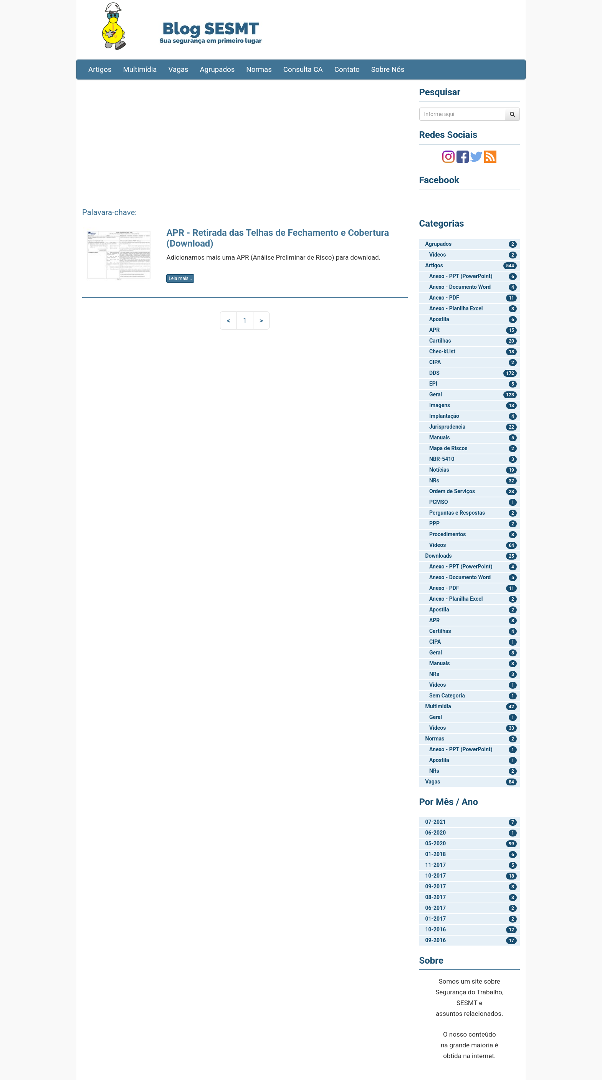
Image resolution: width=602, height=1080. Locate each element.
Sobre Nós (388, 69)
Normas (259, 69)
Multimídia (140, 69)
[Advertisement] (245, 141)
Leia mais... (180, 278)
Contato (347, 69)
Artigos (99, 69)
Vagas (179, 69)
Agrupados (217, 69)
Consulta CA (303, 69)
